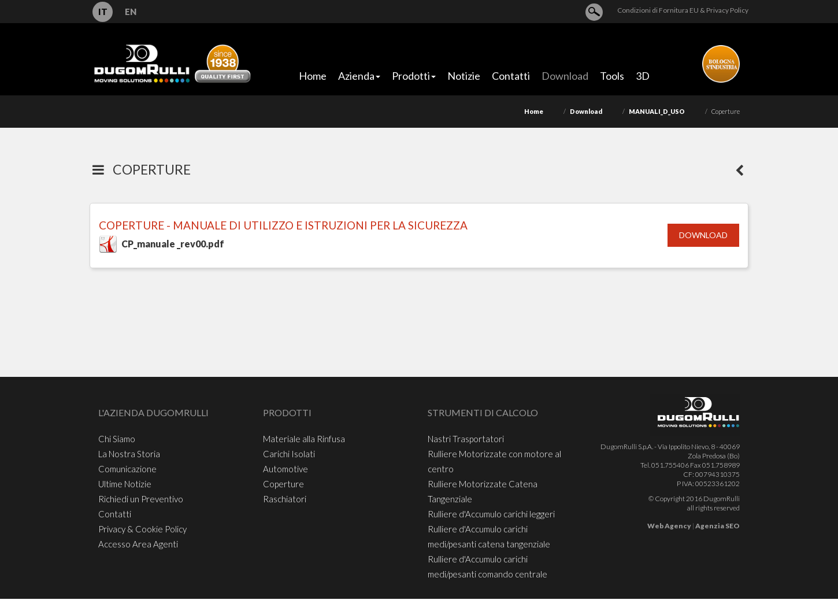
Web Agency (669, 525)
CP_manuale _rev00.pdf (172, 243)
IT (102, 11)
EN (130, 11)
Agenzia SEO (717, 525)
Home (533, 111)
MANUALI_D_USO (657, 111)
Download (586, 111)
